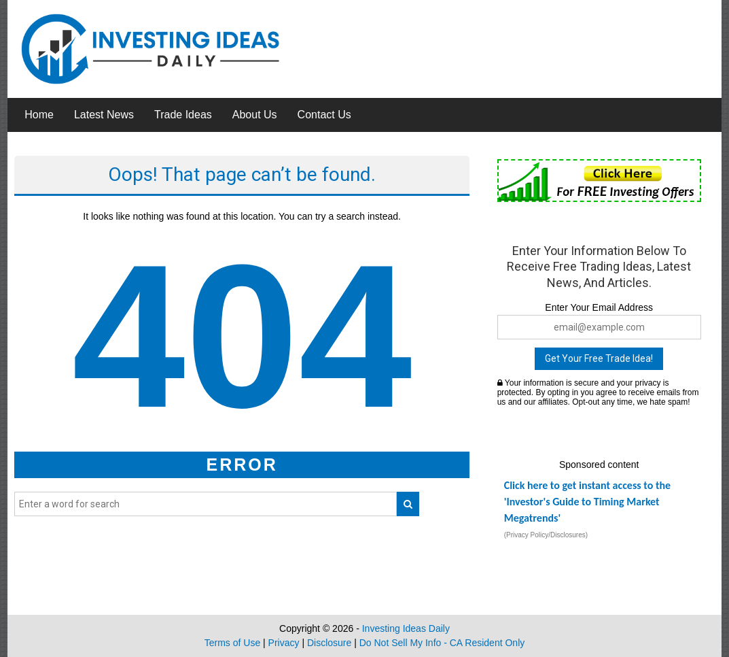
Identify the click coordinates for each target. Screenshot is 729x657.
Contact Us (324, 114)
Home (39, 114)
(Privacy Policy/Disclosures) (546, 535)
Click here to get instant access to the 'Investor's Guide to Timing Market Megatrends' (587, 501)
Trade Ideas (183, 114)
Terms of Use (232, 642)
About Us (254, 114)
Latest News (104, 114)
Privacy (284, 642)
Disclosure (329, 642)
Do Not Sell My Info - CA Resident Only (442, 642)
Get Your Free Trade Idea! (599, 358)
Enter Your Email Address (599, 307)
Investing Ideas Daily (406, 628)
